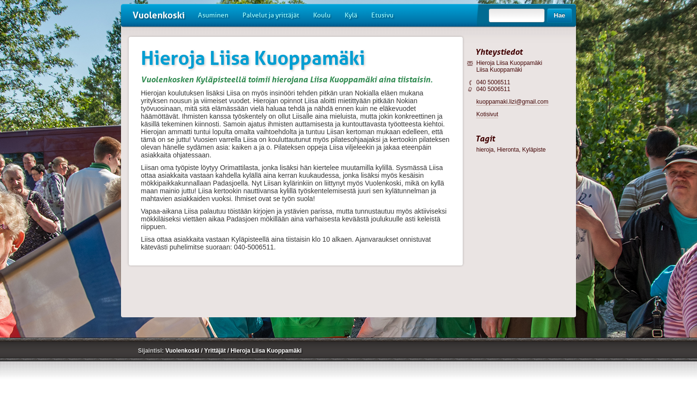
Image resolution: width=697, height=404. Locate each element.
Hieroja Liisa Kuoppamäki (266, 350)
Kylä (351, 15)
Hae (559, 15)
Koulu (322, 15)
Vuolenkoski (159, 15)
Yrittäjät (215, 350)
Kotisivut (487, 114)
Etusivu (382, 15)
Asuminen (213, 15)
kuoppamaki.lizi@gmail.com (512, 101)
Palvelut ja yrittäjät (270, 15)
